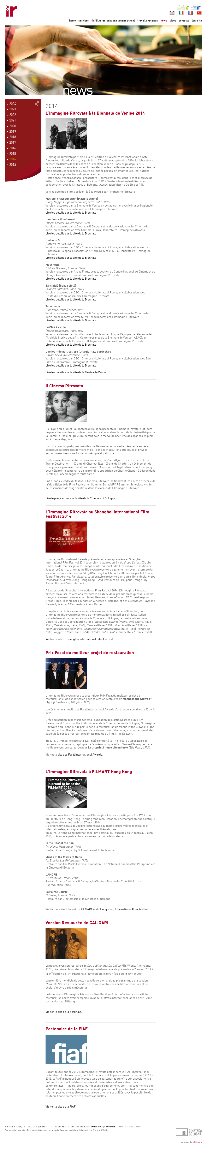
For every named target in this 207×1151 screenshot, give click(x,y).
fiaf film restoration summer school (113, 20)
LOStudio (197, 1142)
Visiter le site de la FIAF (61, 1106)
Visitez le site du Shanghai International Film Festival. (80, 639)
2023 (12, 109)
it (181, 13)
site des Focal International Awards (80, 754)
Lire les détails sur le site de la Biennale (71, 212)
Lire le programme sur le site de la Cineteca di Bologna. (81, 498)
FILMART (87, 909)
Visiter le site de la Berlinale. (64, 1011)
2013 (12, 164)
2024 (12, 104)
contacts (184, 20)
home (72, 20)
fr (190, 13)
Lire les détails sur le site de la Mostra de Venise (76, 372)
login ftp (197, 20)
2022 (12, 115)
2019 (12, 131)
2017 (12, 142)
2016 (12, 148)
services (83, 20)
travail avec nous (147, 20)
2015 (12, 153)
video (173, 20)
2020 (12, 126)
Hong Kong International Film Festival (124, 909)
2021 (12, 120)
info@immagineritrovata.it (104, 1126)
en (172, 13)
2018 (12, 137)
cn (199, 13)
